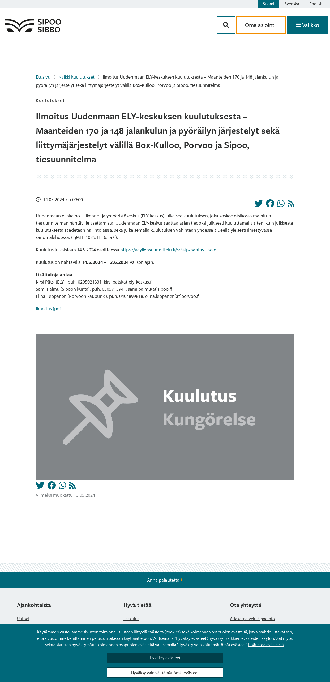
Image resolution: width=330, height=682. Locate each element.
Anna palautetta (165, 580)
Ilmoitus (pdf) (49, 309)
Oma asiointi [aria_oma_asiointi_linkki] (261, 25)
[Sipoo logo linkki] (33, 31)
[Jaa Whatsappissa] (281, 205)
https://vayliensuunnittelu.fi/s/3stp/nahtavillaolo (168, 250)
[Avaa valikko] (307, 25)
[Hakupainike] (226, 25)
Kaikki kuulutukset (77, 77)
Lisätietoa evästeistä (266, 644)
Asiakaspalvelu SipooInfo (252, 618)
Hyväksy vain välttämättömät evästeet (165, 672)
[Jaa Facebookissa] (270, 205)
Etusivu (43, 77)
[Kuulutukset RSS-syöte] (291, 205)
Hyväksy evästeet (165, 657)
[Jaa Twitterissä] (258, 205)
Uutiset (23, 618)
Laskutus (131, 618)
